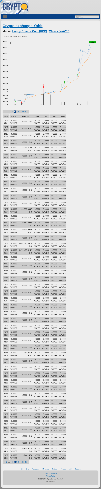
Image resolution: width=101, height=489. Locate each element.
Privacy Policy (50, 476)
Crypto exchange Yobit (23, 26)
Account (63, 469)
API (71, 469)
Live (27, 469)
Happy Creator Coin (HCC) (29, 31)
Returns (54, 469)
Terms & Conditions (50, 473)
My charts (46, 469)
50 (23, 112)
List (22, 469)
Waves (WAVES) (59, 31)
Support (77, 469)
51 (26, 112)
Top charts (35, 469)
